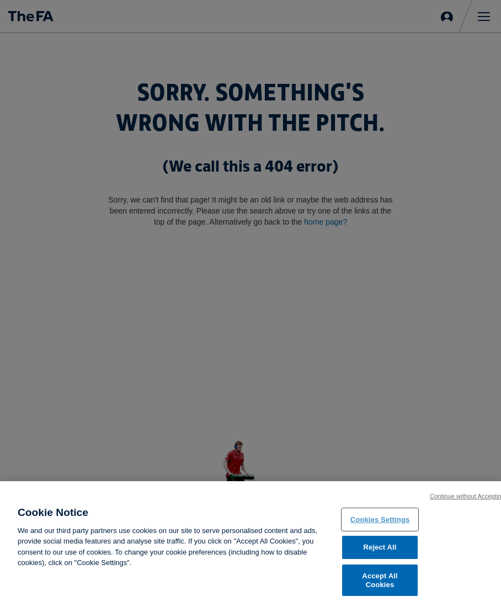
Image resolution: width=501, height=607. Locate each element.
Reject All (380, 550)
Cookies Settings (380, 522)
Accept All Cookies (379, 582)
